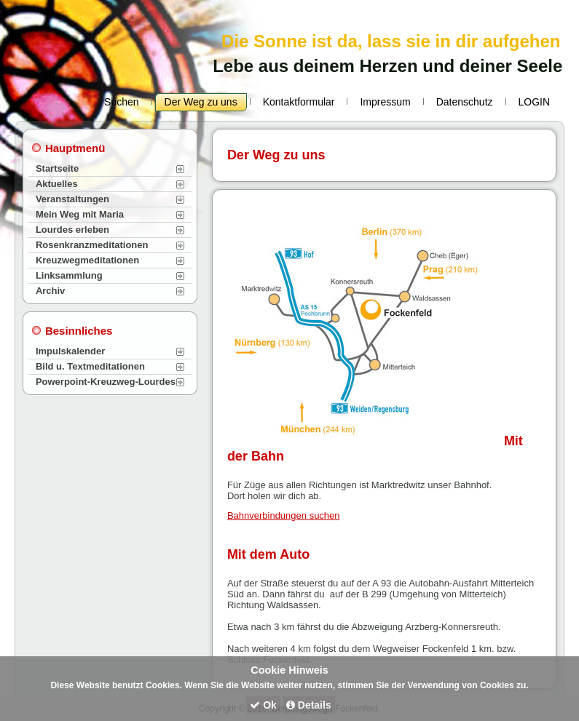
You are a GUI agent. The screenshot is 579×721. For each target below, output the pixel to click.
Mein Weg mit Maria (80, 214)
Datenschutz (464, 102)
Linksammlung (69, 275)
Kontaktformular (299, 102)
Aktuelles (57, 183)
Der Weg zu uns (201, 102)
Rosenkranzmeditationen (92, 244)
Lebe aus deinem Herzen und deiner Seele (387, 66)
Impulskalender (70, 351)
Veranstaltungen (72, 199)
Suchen (121, 102)
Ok (263, 705)
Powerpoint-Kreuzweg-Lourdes (106, 381)
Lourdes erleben (72, 229)
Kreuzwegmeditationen (87, 260)
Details (308, 705)
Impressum (385, 102)
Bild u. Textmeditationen (90, 366)
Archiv (50, 290)
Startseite (57, 168)
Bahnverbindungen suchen (283, 515)
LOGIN (535, 102)
